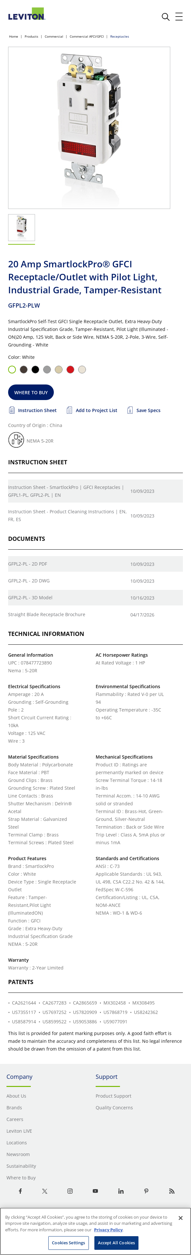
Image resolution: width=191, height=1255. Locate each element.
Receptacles (119, 36)
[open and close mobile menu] (179, 16)
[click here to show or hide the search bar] (166, 17)
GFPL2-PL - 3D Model (30, 597)
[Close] (180, 1218)
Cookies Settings (68, 1243)
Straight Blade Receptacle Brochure (46, 614)
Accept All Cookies (116, 1243)
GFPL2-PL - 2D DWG (29, 581)
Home (13, 36)
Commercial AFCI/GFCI (87, 36)
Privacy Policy (108, 1230)
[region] (95, 1231)
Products (31, 36)
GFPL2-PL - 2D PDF (27, 564)
